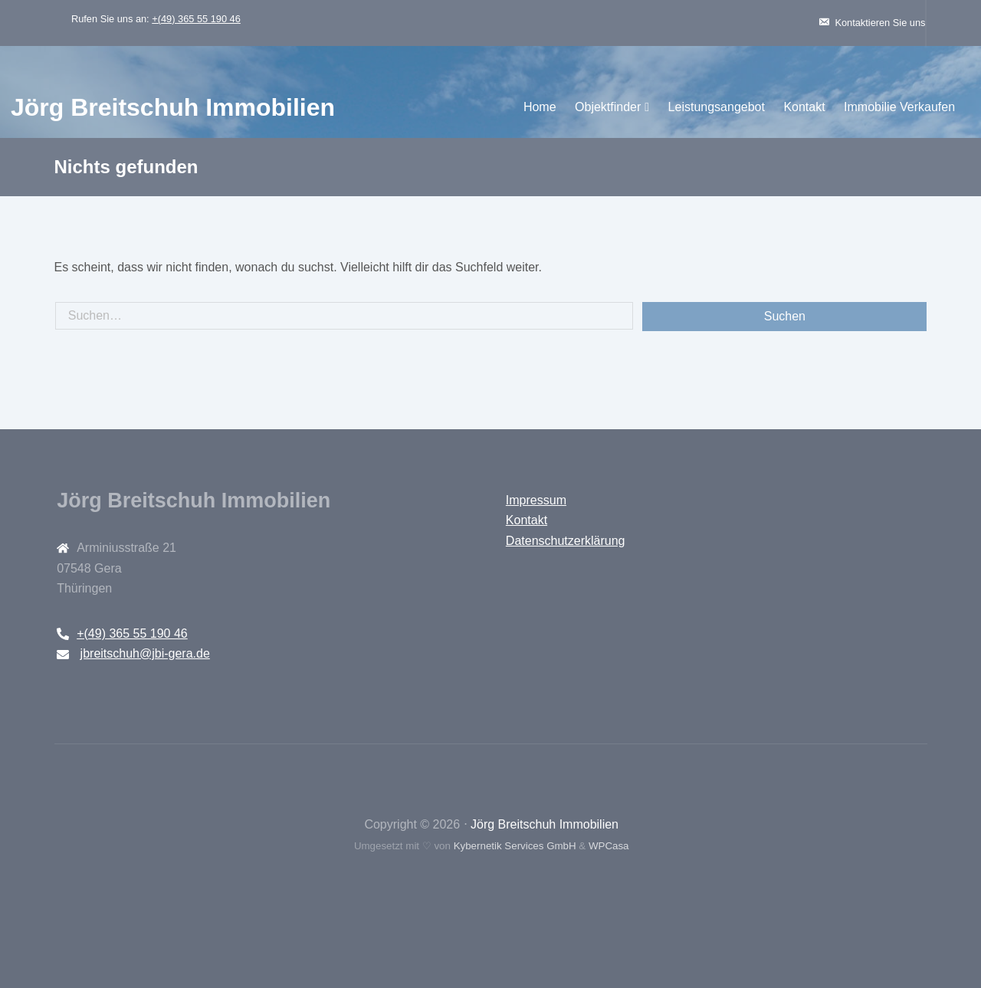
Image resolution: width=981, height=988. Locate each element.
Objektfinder (526, 106)
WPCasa (608, 846)
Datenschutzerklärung (564, 540)
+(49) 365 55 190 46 (232, 19)
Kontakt (722, 106)
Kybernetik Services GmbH (513, 846)
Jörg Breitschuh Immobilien (254, 107)
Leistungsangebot (635, 106)
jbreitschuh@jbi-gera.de (179, 653)
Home (458, 106)
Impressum (534, 500)
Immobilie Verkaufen (818, 106)
